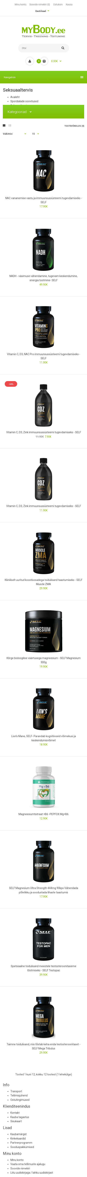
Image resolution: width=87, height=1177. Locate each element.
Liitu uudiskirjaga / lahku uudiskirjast (31, 1172)
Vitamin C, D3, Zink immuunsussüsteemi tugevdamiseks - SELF (43, 432)
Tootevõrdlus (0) (74, 126)
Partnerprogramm (21, 1142)
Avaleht (15, 97)
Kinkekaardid (18, 1138)
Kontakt (15, 1112)
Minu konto (20, 4)
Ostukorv (58, 4)
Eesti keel (40, 11)
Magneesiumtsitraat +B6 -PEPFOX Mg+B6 (43, 814)
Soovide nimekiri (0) (39, 4)
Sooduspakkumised (22, 1147)
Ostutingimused (19, 1099)
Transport (16, 1091)
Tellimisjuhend (19, 1095)
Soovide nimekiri (20, 1168)
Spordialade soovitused (24, 101)
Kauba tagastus (19, 1117)
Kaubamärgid (18, 1134)
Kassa (69, 4)
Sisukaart (16, 1121)
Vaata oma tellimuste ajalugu (27, 1164)
